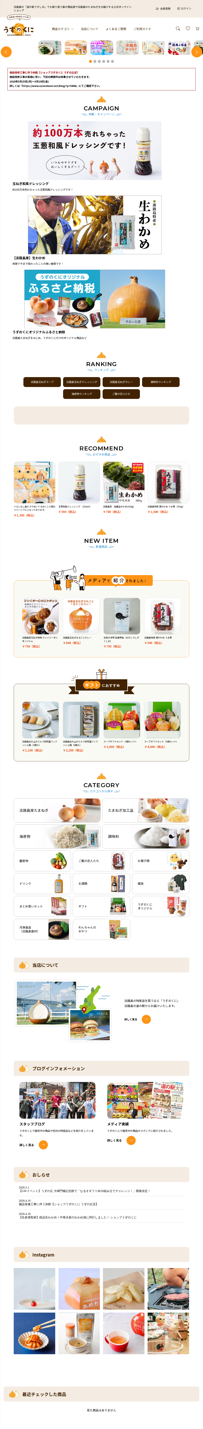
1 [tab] (90, 145)
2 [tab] (95, 145)
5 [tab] (108, 145)
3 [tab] (99, 145)
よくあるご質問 (116, 29)
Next (196, 94)
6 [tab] (112, 145)
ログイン (184, 8)
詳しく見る (131, 949)
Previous (6, 94)
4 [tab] (104, 145)
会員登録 (163, 8)
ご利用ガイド (142, 29)
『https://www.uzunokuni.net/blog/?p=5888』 (49, 170)
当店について (89, 29)
